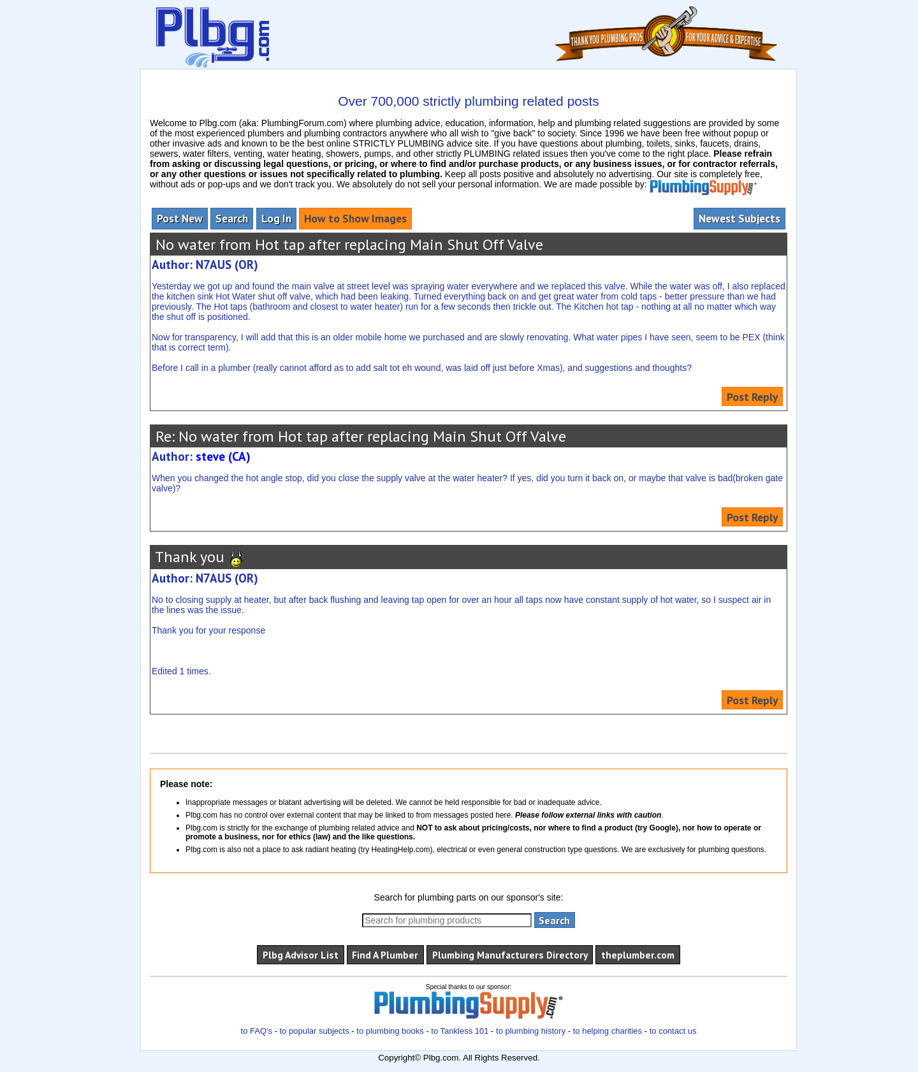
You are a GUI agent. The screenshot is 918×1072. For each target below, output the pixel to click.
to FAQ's (256, 1031)
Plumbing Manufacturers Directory (510, 954)
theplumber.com (637, 954)
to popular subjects (314, 1031)
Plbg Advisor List (301, 954)
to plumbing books (390, 1031)
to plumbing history (530, 1031)
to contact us (673, 1031)
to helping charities (607, 1031)
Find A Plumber (385, 954)
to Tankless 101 (459, 1031)
